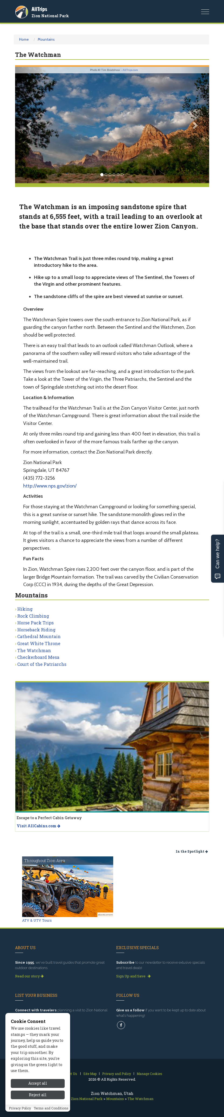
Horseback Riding (36, 629)
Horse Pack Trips (35, 622)
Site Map (90, 1073)
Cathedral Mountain (39, 636)
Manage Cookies (149, 1073)
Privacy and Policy (116, 1073)
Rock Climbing (33, 616)
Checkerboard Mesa (38, 657)
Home (24, 39)
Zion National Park (50, 15)
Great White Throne (38, 643)
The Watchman (34, 650)
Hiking (25, 609)
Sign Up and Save (133, 976)
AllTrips (39, 9)
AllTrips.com (130, 69)
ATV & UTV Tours (37, 920)
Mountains (46, 39)
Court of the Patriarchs (41, 664)
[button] (29, 125)
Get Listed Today (31, 1023)
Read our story (29, 976)
